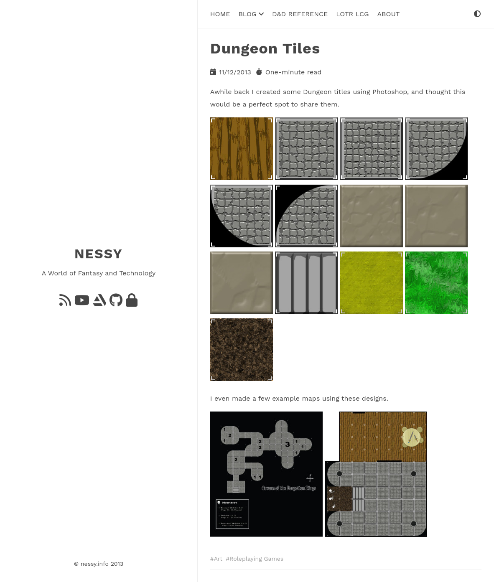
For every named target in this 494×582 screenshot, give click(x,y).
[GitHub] (115, 302)
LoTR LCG (352, 14)
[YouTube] (81, 302)
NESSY (98, 254)
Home (220, 14)
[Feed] (65, 302)
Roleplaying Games (256, 558)
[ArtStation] (99, 302)
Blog (251, 14)
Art (218, 558)
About (388, 14)
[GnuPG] (132, 302)
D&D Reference (300, 14)
